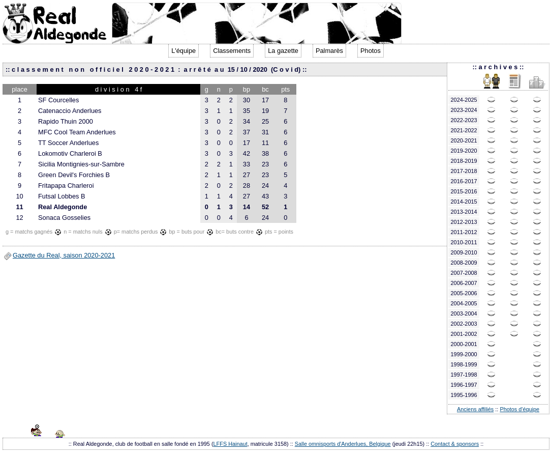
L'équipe (183, 50)
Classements (232, 50)
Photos (370, 50)
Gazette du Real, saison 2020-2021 (64, 255)
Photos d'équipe (519, 409)
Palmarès (329, 50)
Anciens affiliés (475, 409)
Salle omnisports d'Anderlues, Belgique (343, 444)
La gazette (283, 50)
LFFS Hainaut (230, 444)
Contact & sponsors (455, 444)
